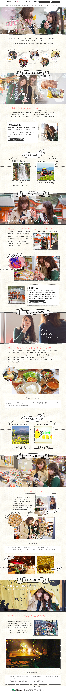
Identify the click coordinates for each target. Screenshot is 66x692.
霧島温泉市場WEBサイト (17, 139)
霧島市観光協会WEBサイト (45, 1)
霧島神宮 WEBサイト (38, 301)
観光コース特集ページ (56, 1)
